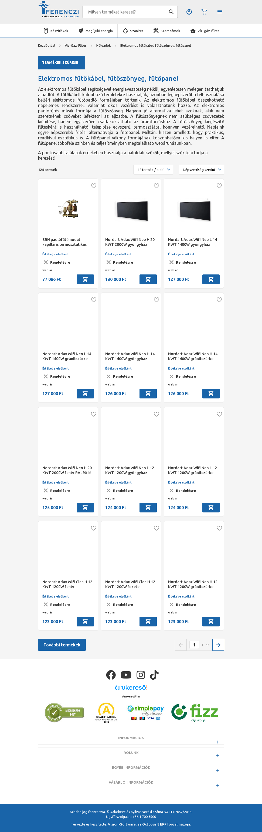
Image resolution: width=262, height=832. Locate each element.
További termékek (61, 644)
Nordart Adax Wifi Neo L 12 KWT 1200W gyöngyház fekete (129, 470)
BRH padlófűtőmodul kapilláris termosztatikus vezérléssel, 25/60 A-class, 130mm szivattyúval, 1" (65, 242)
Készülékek (59, 31)
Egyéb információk (131, 781)
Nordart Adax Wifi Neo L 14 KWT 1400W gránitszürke (66, 356)
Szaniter (136, 31)
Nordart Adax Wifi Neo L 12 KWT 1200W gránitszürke (192, 470)
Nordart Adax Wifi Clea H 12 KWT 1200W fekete (130, 584)
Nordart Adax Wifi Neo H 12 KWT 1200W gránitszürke (192, 584)
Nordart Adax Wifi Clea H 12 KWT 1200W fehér (67, 584)
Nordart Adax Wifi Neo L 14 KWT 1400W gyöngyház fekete (192, 242)
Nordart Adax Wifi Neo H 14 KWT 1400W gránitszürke (192, 356)
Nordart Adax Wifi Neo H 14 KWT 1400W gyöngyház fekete (130, 356)
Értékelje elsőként (55, 254)
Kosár (204, 12)
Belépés (189, 12)
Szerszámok (170, 31)
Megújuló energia (99, 31)
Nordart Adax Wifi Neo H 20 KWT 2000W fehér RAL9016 (67, 470)
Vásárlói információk (131, 796)
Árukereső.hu (131, 709)
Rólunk (131, 766)
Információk (131, 751)
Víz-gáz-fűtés (208, 31)
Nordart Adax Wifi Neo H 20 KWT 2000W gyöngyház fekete (130, 242)
